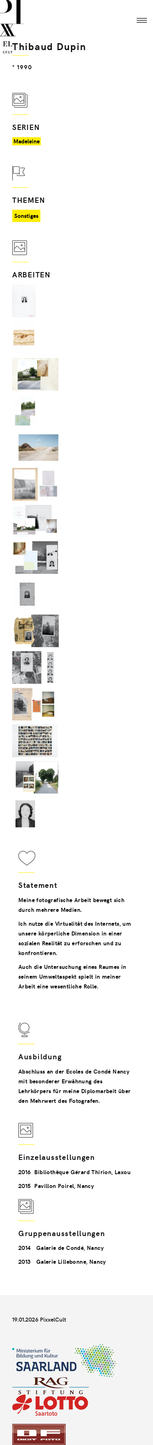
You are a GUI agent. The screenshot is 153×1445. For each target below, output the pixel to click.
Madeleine (26, 141)
